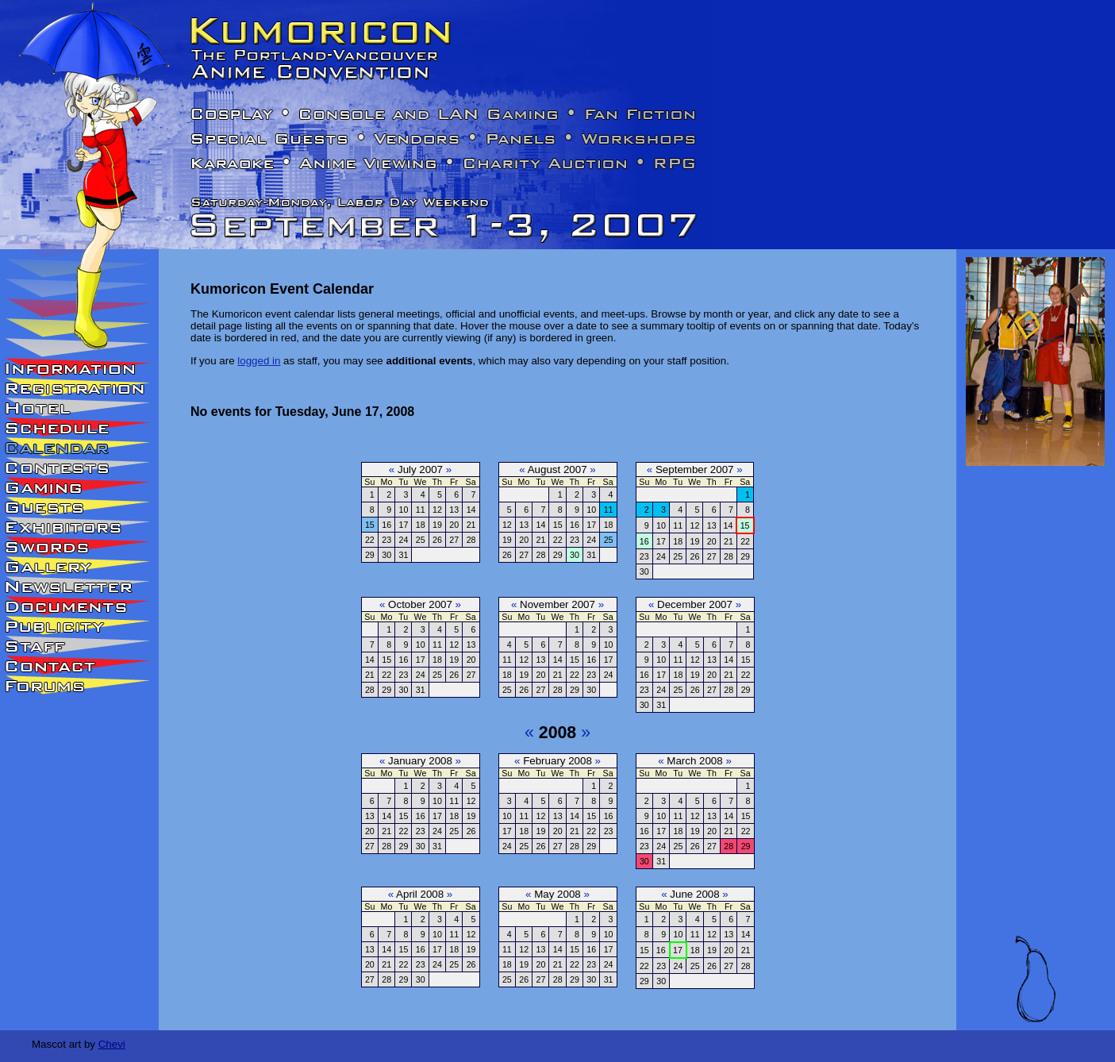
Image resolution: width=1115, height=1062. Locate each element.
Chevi (111, 1044)
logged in (258, 361)
